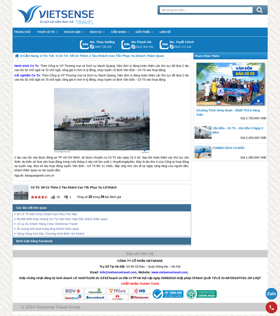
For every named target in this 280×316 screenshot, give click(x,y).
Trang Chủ (66, 14)
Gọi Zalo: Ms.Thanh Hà (126, 44)
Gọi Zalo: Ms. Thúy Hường (84, 44)
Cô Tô (142, 79)
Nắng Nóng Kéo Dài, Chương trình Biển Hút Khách (50, 233)
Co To (36, 75)
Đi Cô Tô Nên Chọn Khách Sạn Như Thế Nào (47, 214)
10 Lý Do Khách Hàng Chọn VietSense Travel (47, 224)
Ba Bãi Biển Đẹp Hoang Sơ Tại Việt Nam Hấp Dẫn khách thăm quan (62, 219)
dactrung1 (92, 47)
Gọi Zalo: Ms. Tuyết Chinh (164, 44)
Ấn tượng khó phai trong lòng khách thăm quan (48, 228)
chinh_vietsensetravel (171, 47)
